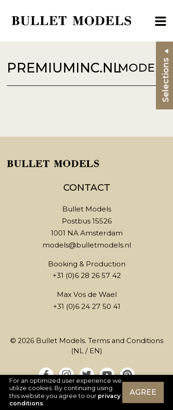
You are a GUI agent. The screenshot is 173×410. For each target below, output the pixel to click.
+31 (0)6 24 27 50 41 (86, 306)
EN (94, 351)
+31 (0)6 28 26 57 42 (87, 275)
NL (78, 351)
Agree (143, 392)
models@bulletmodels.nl (86, 245)
